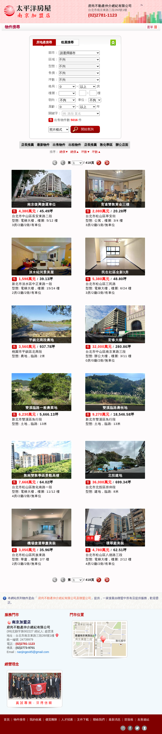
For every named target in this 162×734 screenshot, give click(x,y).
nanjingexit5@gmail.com (33, 652)
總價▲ (74, 151)
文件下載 (83, 719)
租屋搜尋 (67, 42)
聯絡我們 (99, 719)
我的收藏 (36, 719)
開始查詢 (87, 129)
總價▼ (63, 151)
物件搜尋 (20, 719)
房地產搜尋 (44, 42)
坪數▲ (96, 151)
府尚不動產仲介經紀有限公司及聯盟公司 (64, 598)
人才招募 (67, 719)
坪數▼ (85, 151)
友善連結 (143, 719)
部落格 (129, 719)
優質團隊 (51, 719)
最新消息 (115, 719)
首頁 (7, 719)
